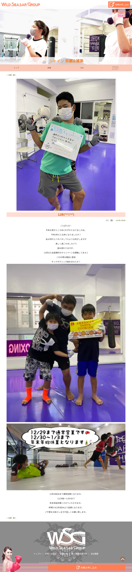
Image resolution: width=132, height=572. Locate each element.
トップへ (37, 553)
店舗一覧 (64, 553)
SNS (82, 67)
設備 (49, 67)
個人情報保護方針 (79, 553)
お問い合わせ (51, 553)
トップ (16, 67)
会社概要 (94, 553)
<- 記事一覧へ (11, 75)
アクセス (115, 68)
